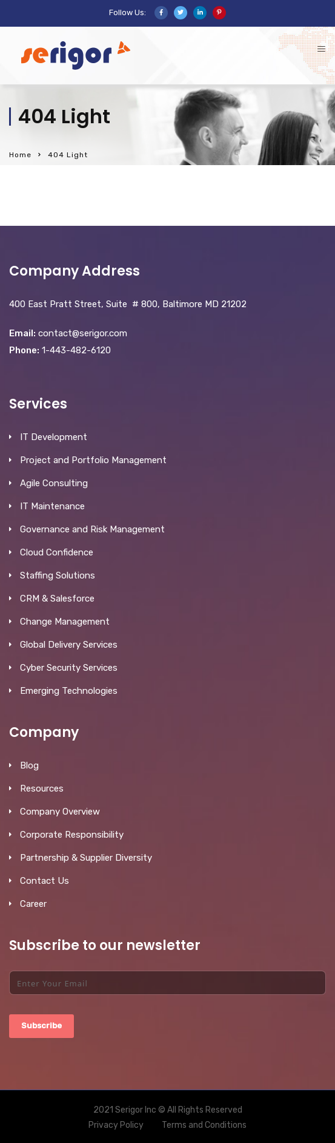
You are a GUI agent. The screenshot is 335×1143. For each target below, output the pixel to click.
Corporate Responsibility (72, 834)
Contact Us (44, 880)
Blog (29, 765)
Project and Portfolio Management (93, 460)
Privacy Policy (116, 1125)
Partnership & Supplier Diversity (86, 857)
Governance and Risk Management (92, 529)
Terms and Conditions (204, 1125)
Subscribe (41, 1025)
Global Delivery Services (69, 644)
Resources (42, 788)
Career (33, 903)
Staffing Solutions (57, 575)
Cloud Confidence (56, 552)
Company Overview (60, 811)
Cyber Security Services (69, 667)
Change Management (65, 621)
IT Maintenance (52, 506)
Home (20, 155)
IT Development (53, 437)
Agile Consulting (54, 483)
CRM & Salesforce (57, 598)
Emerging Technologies (69, 690)
